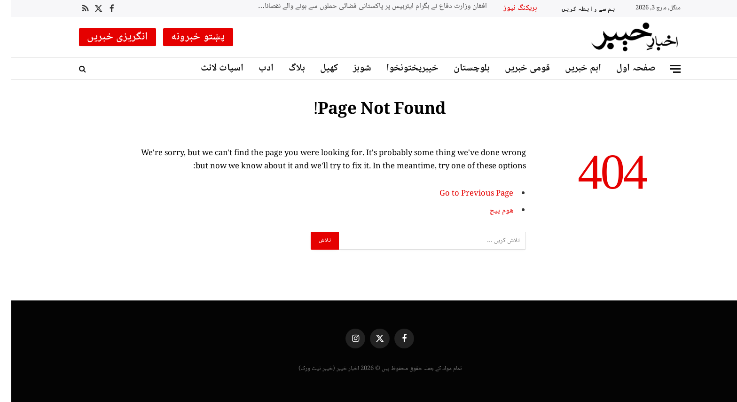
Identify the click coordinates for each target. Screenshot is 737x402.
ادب (254, 68)
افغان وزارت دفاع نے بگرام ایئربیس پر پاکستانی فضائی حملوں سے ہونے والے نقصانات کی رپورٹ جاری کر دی (358, 7)
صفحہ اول (624, 68)
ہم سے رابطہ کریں (577, 8)
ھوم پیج (490, 211)
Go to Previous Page (465, 194)
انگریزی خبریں (106, 37)
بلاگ (285, 68)
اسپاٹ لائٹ (210, 68)
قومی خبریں (516, 68)
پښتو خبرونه (187, 37)
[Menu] (664, 68)
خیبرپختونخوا (401, 68)
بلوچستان (460, 68)
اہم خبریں (572, 68)
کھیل (318, 68)
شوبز (351, 68)
